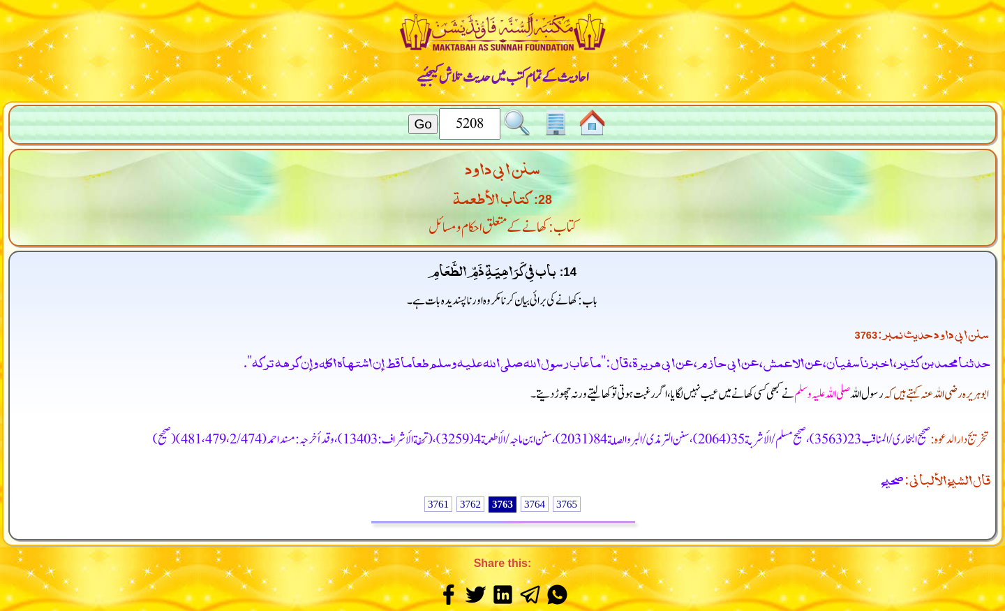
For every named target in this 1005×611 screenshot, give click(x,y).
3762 (470, 504)
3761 (438, 504)
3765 (566, 504)
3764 (534, 504)
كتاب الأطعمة (491, 196)
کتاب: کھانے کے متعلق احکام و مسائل (503, 228)
